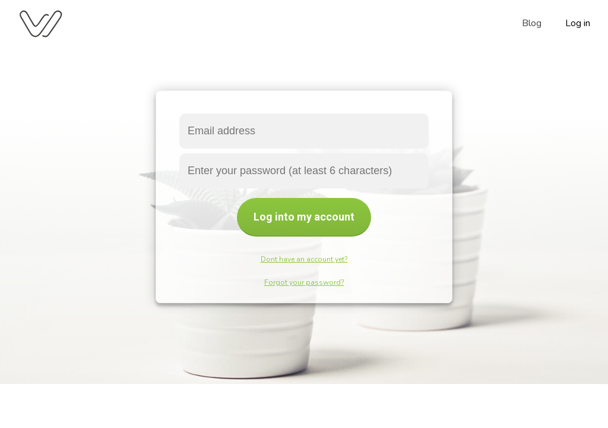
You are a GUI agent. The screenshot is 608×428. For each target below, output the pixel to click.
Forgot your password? (304, 282)
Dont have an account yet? (304, 259)
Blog (532, 23)
